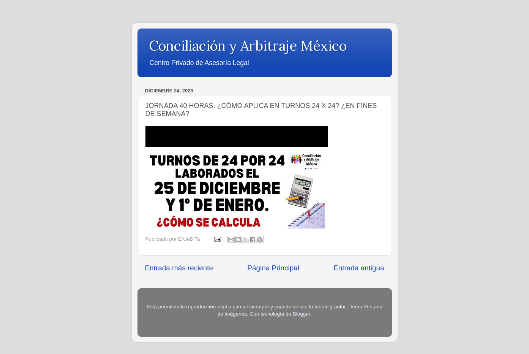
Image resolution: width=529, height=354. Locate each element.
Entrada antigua (358, 268)
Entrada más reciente (179, 268)
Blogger (301, 314)
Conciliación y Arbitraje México (248, 45)
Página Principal (273, 268)
